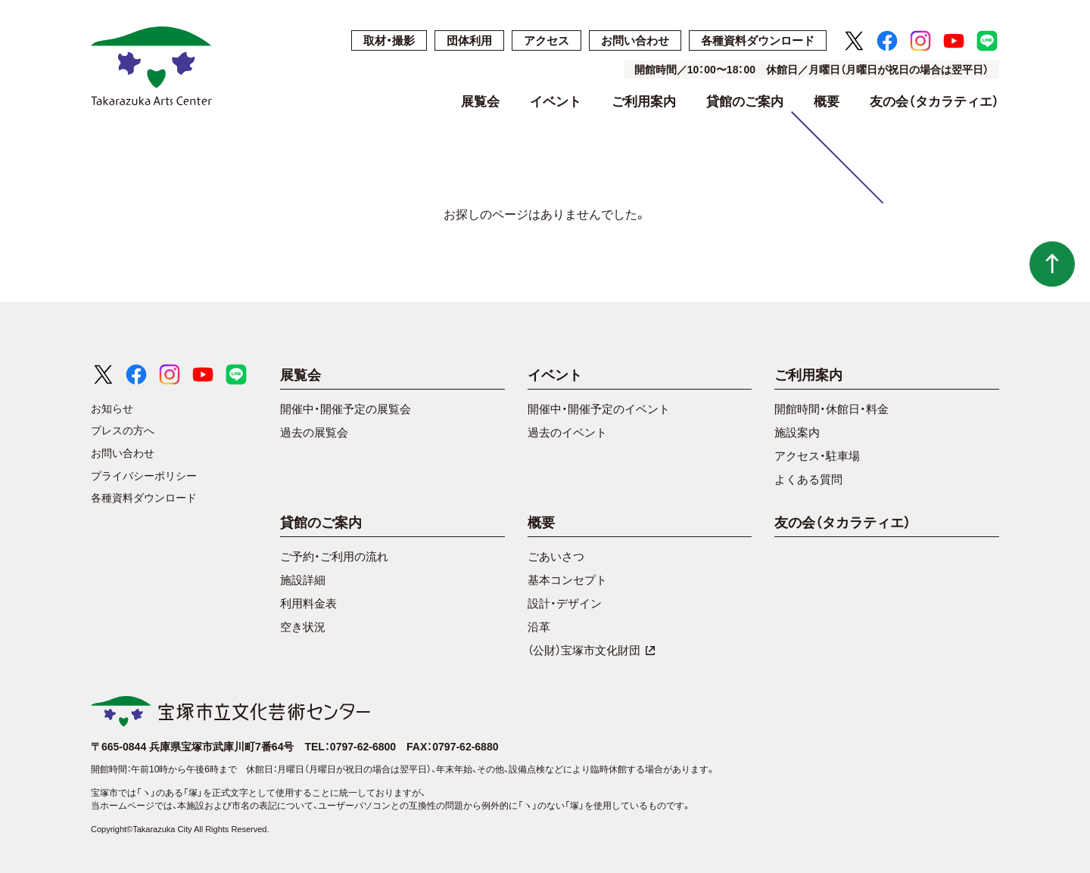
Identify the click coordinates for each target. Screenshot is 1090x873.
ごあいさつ (556, 556)
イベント (555, 102)
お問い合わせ (635, 40)
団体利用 (469, 40)
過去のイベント (567, 432)
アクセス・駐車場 (817, 455)
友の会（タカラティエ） (934, 102)
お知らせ (112, 408)
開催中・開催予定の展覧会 (345, 408)
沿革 (539, 626)
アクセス (546, 40)
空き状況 (302, 626)
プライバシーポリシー (144, 476)
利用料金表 (308, 603)
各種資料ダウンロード (757, 40)
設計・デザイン (565, 603)
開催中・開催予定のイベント (599, 408)
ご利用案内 (644, 102)
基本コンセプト (567, 579)
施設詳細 (302, 579)
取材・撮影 (389, 40)
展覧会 (480, 102)
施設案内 (797, 432)
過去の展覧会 (314, 432)
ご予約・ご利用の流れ (334, 556)
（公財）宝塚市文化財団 (592, 650)
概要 (826, 102)
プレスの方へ (122, 430)
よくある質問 (808, 479)
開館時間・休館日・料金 (831, 408)
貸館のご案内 (744, 102)
